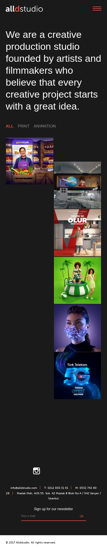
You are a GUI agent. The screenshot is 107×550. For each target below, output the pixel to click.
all (9, 126)
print (23, 126)
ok (82, 516)
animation (45, 126)
